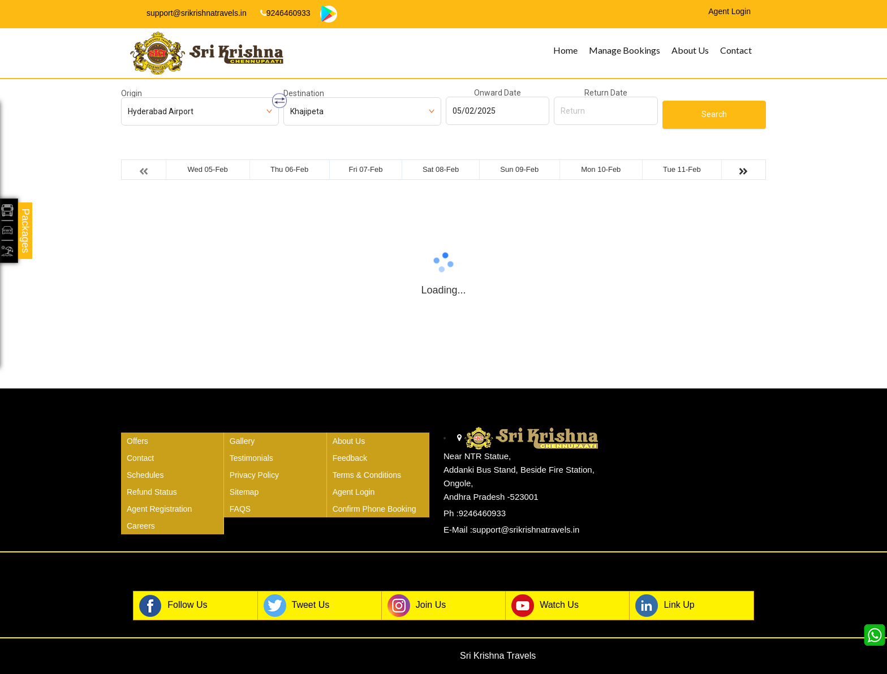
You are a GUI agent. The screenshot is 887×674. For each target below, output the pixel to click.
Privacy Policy (254, 474)
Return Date (605, 93)
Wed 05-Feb (207, 169)
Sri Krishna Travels (498, 655)
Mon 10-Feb (601, 169)
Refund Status (152, 491)
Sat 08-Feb (441, 169)
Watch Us (545, 605)
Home (565, 50)
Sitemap (244, 491)
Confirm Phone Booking (374, 508)
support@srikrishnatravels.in (191, 13)
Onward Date (497, 93)
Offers (137, 441)
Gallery (242, 441)
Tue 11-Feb (682, 169)
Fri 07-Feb (366, 169)
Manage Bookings (624, 50)
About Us (690, 50)
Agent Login (354, 491)
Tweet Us (297, 605)
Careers (141, 525)
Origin (131, 93)
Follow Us (173, 605)
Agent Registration (159, 508)
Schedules (145, 474)
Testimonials (251, 458)
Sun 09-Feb (519, 169)
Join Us (416, 605)
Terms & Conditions (367, 474)
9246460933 (285, 13)
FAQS (240, 508)
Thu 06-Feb (289, 169)
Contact (736, 50)
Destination (303, 93)
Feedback (350, 458)
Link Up (664, 605)
